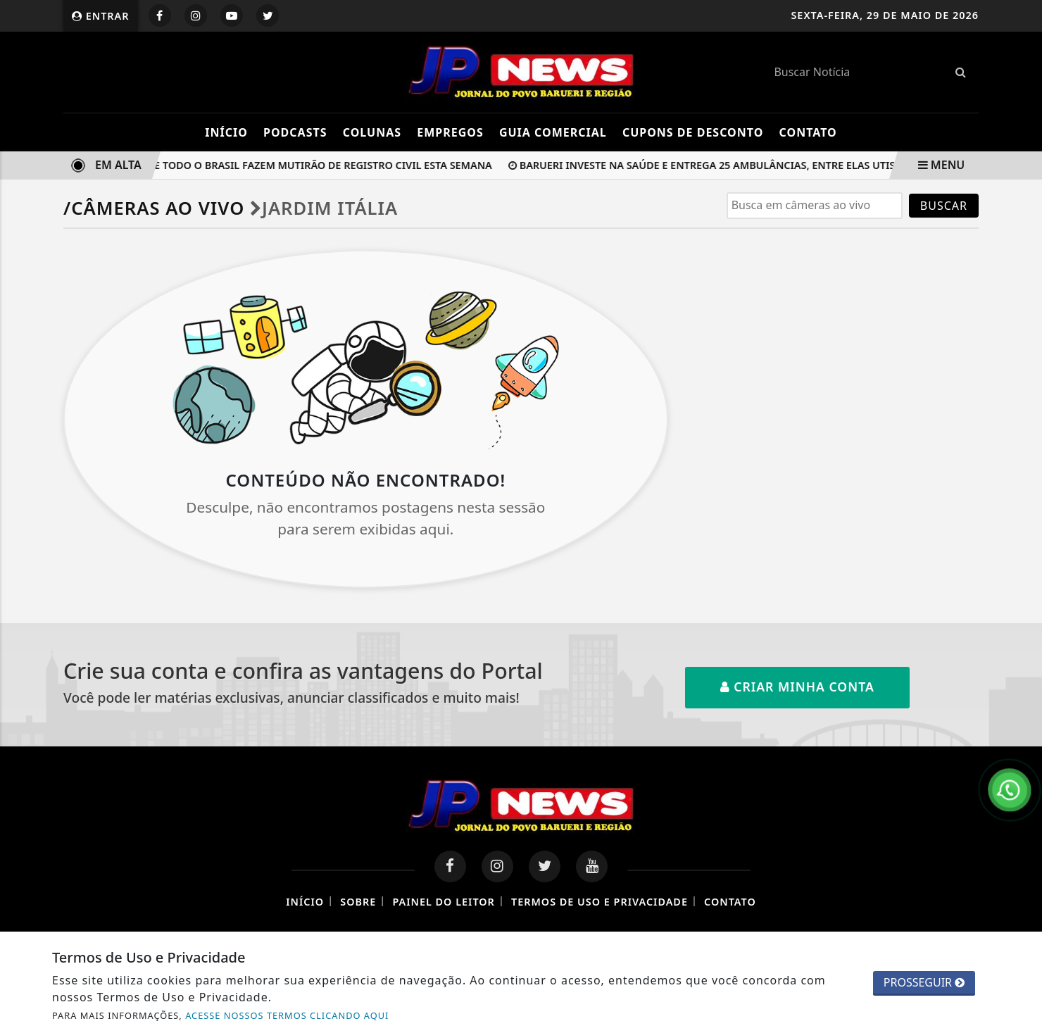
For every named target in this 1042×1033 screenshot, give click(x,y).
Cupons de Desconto (692, 132)
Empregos (450, 132)
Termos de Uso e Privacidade (599, 901)
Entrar (101, 16)
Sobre (358, 901)
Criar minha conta (797, 686)
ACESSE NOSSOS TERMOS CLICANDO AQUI (287, 1015)
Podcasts (295, 132)
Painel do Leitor (443, 901)
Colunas (372, 132)
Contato (808, 132)
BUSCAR (943, 205)
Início (226, 132)
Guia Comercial (553, 132)
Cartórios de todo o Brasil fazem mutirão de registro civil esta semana (291, 165)
